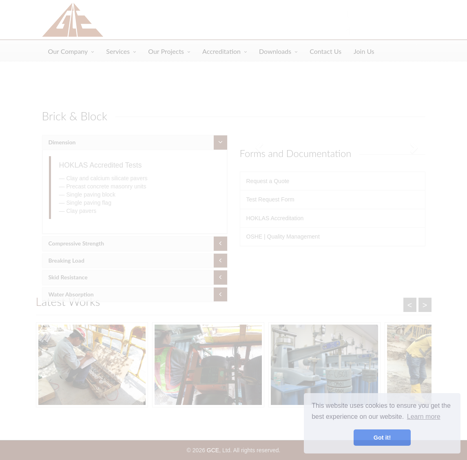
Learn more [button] (423, 416)
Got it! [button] (382, 437)
